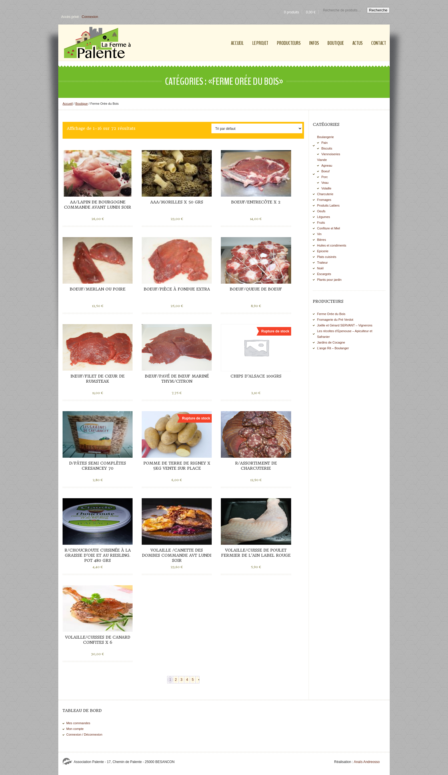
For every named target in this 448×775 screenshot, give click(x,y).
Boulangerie (325, 137)
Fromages (324, 199)
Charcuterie (325, 194)
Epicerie (323, 251)
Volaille (326, 188)
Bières (321, 239)
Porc (324, 177)
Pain (324, 142)
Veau (325, 182)
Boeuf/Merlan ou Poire (97, 289)
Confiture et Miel (328, 228)
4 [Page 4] (187, 680)
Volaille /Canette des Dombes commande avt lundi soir (176, 555)
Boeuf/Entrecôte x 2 (256, 202)
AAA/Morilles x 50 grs (176, 202)
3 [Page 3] (182, 680)
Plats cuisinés (326, 257)
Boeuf (325, 171)
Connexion (90, 17)
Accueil (68, 103)
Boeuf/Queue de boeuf (256, 289)
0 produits (291, 12)
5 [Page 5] (193, 680)
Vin (319, 234)
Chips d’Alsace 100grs (256, 376)
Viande (322, 160)
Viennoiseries (330, 154)
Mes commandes (78, 723)
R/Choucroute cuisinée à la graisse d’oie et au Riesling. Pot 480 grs (98, 555)
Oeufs (321, 211)
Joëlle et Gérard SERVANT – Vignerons (345, 325)
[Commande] (257, 128)
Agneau (326, 165)
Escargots (324, 274)
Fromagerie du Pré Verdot (335, 319)
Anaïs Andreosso (367, 762)
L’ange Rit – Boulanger (333, 348)
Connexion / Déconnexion (84, 734)
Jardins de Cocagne (331, 342)
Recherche (378, 10)
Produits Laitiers (328, 205)
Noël (320, 268)
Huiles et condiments (331, 245)
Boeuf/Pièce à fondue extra (177, 289)
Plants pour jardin (329, 279)
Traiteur (322, 262)
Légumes (323, 217)
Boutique (81, 103)
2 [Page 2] (176, 680)
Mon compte (75, 728)
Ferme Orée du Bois (331, 314)
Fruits (321, 222)
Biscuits (326, 148)
